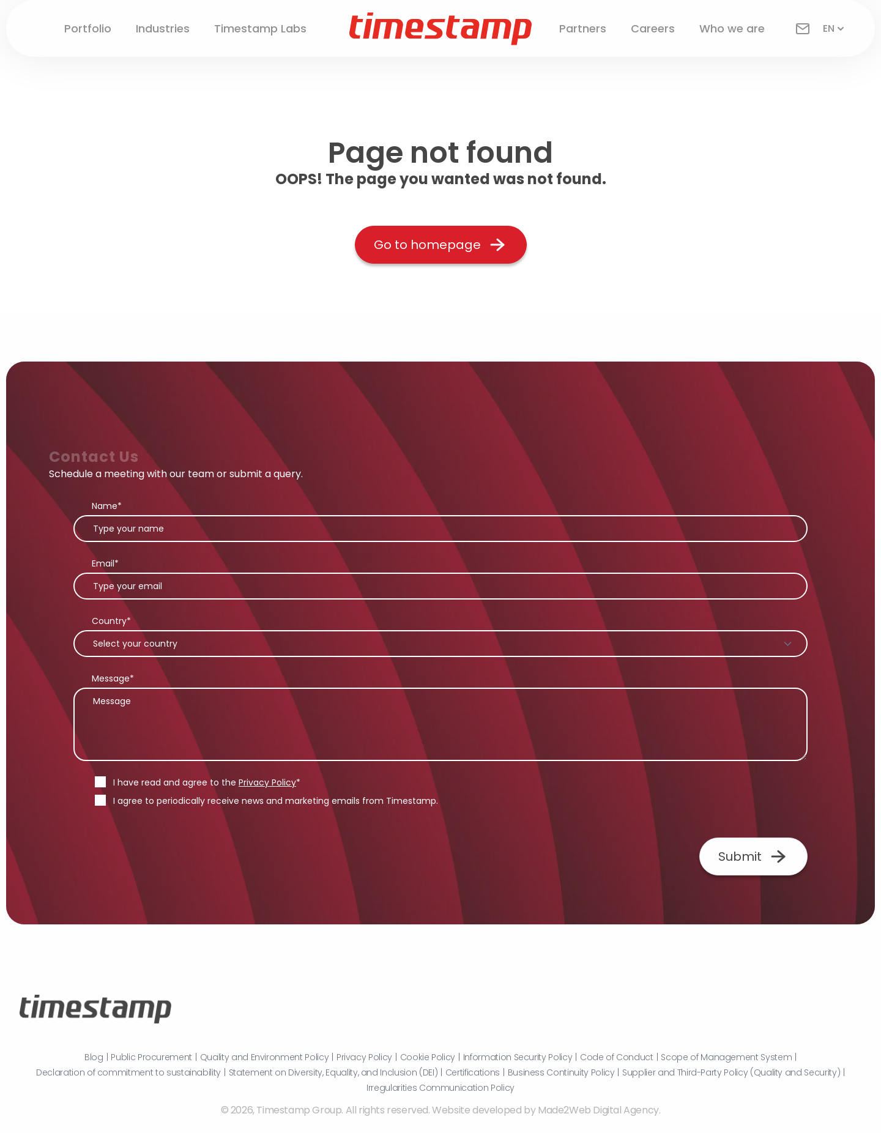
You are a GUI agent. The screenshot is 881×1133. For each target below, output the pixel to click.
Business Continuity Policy (561, 1072)
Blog (93, 1057)
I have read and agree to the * (206, 782)
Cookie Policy (427, 1057)
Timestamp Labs (260, 28)
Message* (113, 678)
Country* (111, 621)
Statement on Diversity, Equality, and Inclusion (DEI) (333, 1072)
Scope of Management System (726, 1057)
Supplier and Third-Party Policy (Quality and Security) (731, 1072)
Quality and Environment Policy (264, 1057)
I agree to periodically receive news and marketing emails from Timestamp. (275, 801)
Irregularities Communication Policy (440, 1088)
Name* (107, 506)
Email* (105, 563)
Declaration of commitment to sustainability (128, 1072)
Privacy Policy (267, 782)
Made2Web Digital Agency (598, 1110)
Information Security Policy (518, 1057)
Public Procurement (151, 1057)
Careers (653, 28)
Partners (582, 28)
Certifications (472, 1072)
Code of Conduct (616, 1057)
